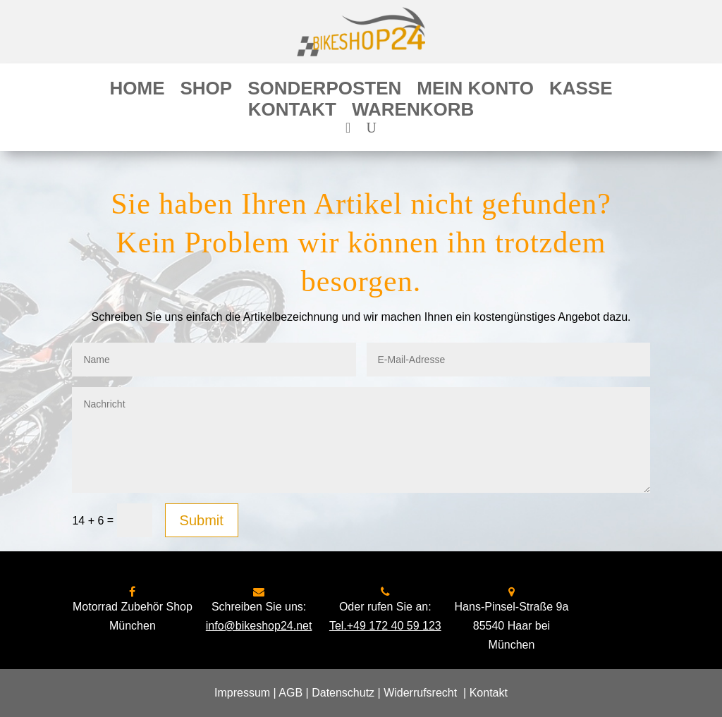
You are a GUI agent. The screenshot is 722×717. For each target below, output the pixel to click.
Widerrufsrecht (420, 693)
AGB (290, 693)
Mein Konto (475, 91)
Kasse (581, 91)
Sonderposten (324, 91)
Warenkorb (413, 112)
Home (136, 91)
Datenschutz (343, 693)
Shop (206, 91)
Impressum (242, 693)
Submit (202, 520)
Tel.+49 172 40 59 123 (385, 626)
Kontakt (292, 112)
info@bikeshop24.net (259, 626)
